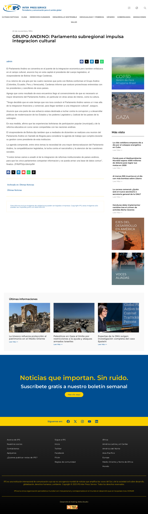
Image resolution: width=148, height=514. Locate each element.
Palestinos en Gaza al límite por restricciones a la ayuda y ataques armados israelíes (73, 339)
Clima (24, 17)
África (105, 440)
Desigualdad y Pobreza (92, 17)
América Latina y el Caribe (115, 444)
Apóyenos (11, 453)
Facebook (59, 453)
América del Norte (111, 448)
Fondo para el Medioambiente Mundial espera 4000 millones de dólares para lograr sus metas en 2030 (127, 161)
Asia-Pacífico (108, 453)
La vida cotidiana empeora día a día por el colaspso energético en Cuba (128, 144)
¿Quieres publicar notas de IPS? (22, 457)
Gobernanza (123, 17)
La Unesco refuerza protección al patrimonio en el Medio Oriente (27, 337)
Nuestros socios (14, 444)
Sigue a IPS (60, 440)
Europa (105, 457)
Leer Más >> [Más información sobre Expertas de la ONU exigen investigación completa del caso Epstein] (102, 344)
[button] (145, 8)
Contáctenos (13, 448)
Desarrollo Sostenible (65, 17)
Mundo (105, 466)
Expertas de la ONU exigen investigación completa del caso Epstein (116, 339)
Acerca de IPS (13, 440)
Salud (74, 22)
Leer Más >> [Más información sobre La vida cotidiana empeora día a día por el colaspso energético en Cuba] (117, 150)
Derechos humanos (40, 17)
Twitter (58, 448)
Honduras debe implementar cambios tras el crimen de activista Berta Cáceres (126, 207)
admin (9, 61)
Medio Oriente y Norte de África (117, 462)
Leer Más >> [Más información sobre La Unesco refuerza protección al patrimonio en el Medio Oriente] (13, 342)
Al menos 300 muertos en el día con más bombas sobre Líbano (127, 177)
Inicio (57, 444)
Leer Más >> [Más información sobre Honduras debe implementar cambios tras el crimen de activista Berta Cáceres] (117, 212)
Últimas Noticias (10, 17)
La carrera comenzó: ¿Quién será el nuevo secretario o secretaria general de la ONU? (127, 191)
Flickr (57, 457)
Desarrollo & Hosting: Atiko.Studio (74, 502)
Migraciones (139, 17)
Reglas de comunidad (65, 462)
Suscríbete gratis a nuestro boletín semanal (74, 386)
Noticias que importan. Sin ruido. (74, 378)
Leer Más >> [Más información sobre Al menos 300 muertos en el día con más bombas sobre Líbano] (117, 181)
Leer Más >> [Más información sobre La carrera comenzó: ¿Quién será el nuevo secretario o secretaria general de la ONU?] (117, 197)
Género (111, 17)
